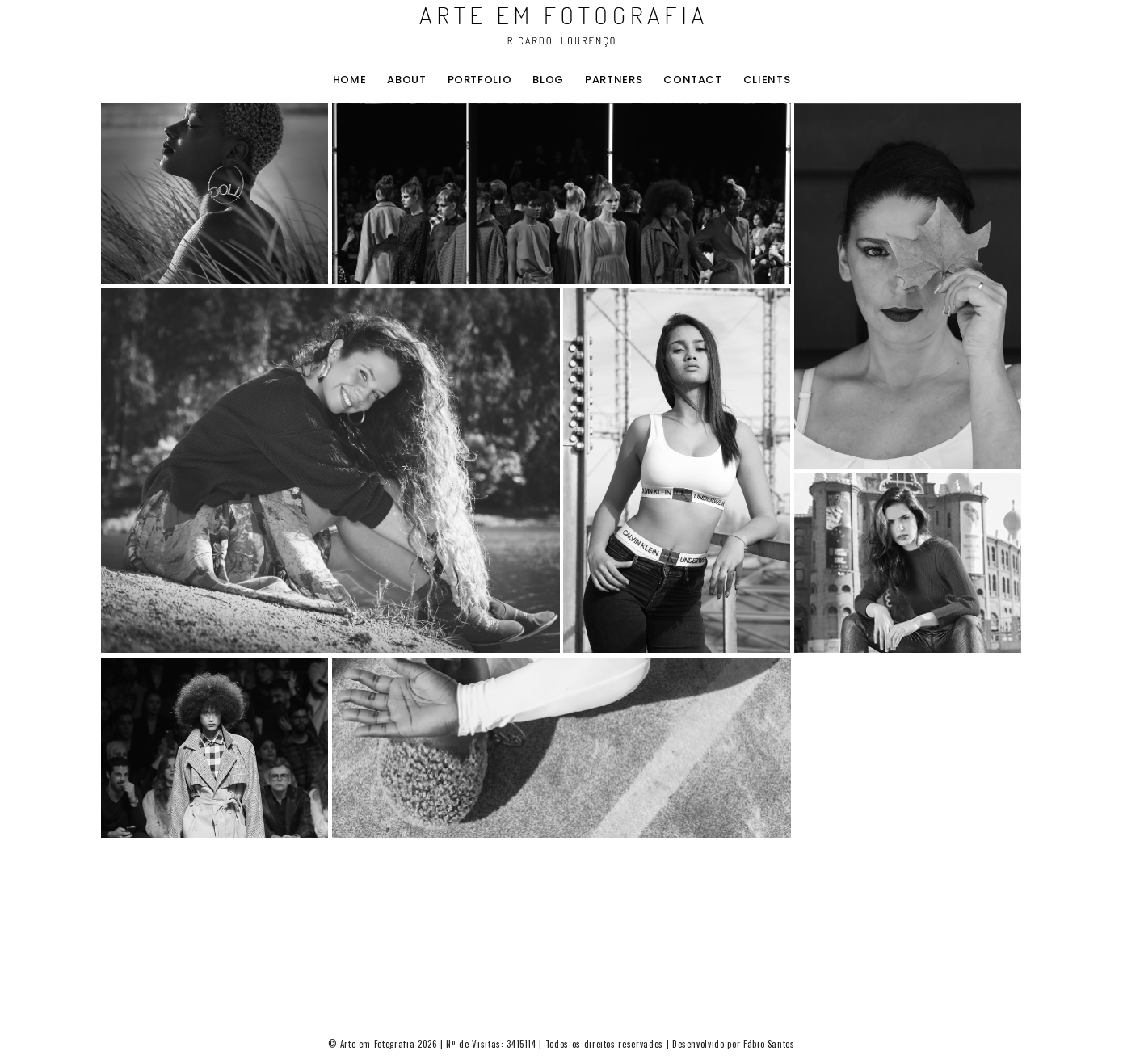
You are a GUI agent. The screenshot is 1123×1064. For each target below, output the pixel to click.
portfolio (480, 80)
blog (548, 80)
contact (692, 80)
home (350, 80)
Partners (613, 80)
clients (767, 80)
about (406, 80)
